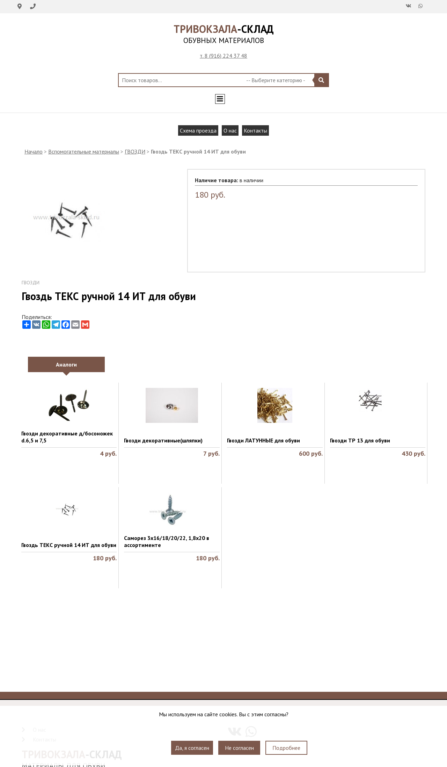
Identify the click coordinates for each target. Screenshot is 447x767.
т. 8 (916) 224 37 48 (223, 55)
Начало (33, 151)
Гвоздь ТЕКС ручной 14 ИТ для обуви (68, 544)
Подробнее (286, 747)
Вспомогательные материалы (83, 151)
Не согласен (239, 747)
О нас (230, 130)
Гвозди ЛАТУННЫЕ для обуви (263, 440)
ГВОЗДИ (135, 151)
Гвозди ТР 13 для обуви (360, 440)
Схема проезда (198, 130)
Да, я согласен (192, 747)
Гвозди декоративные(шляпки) (163, 440)
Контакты (255, 130)
